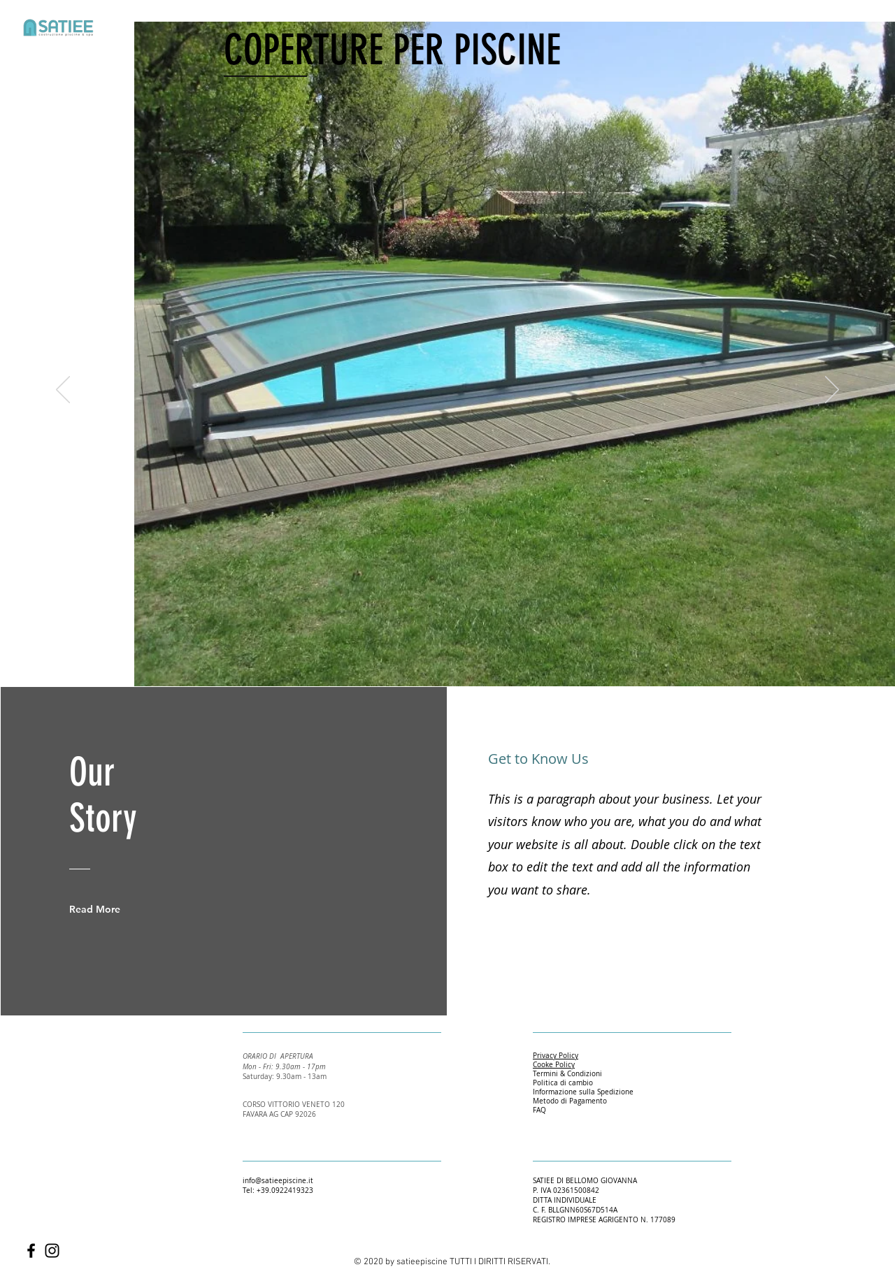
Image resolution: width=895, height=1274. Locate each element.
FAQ (539, 1110)
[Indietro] (63, 390)
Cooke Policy (554, 1064)
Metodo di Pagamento (570, 1101)
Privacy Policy (555, 1055)
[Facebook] (31, 1250)
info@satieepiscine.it (278, 1180)
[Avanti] (832, 390)
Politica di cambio (563, 1082)
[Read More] (105, 909)
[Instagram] (52, 1250)
